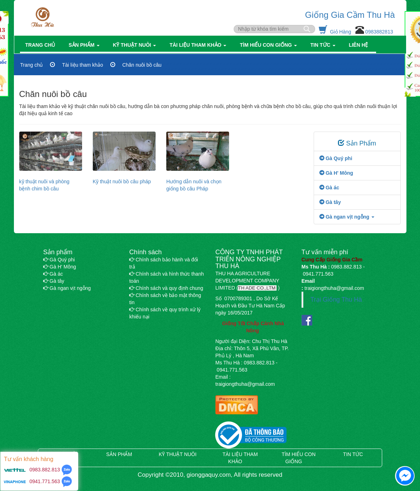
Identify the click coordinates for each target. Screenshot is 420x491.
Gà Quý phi (336, 158)
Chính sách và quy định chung (166, 288)
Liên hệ (360, 45)
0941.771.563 (45, 481)
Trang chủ (41, 45)
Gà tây (330, 202)
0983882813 (378, 32)
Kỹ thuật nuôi (136, 45)
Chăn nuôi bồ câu (142, 65)
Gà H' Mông (336, 173)
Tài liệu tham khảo (199, 45)
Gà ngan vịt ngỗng (67, 288)
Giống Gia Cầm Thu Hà (350, 15)
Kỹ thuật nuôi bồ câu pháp (122, 181)
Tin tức (324, 45)
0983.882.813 (44, 469)
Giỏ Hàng (336, 32)
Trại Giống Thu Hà (336, 299)
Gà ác (329, 187)
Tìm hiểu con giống (269, 45)
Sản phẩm (85, 45)
